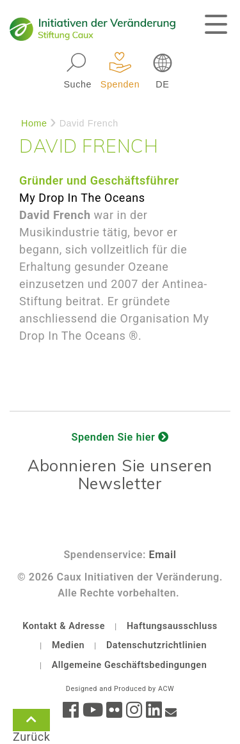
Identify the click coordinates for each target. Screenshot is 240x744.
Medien (68, 645)
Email (163, 555)
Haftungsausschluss (172, 626)
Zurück (31, 722)
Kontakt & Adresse (63, 626)
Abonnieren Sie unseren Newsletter (120, 474)
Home (34, 123)
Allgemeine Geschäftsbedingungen (129, 665)
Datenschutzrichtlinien (156, 645)
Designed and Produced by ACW (120, 689)
